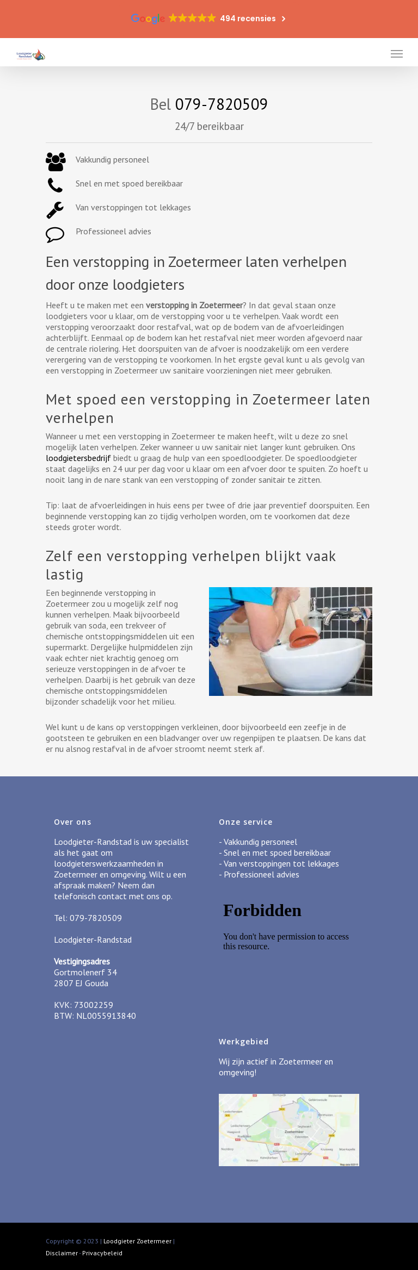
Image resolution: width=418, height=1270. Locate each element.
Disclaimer (62, 1253)
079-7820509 (221, 104)
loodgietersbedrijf (78, 457)
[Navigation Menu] (397, 53)
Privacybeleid (102, 1253)
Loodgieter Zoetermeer (137, 1241)
